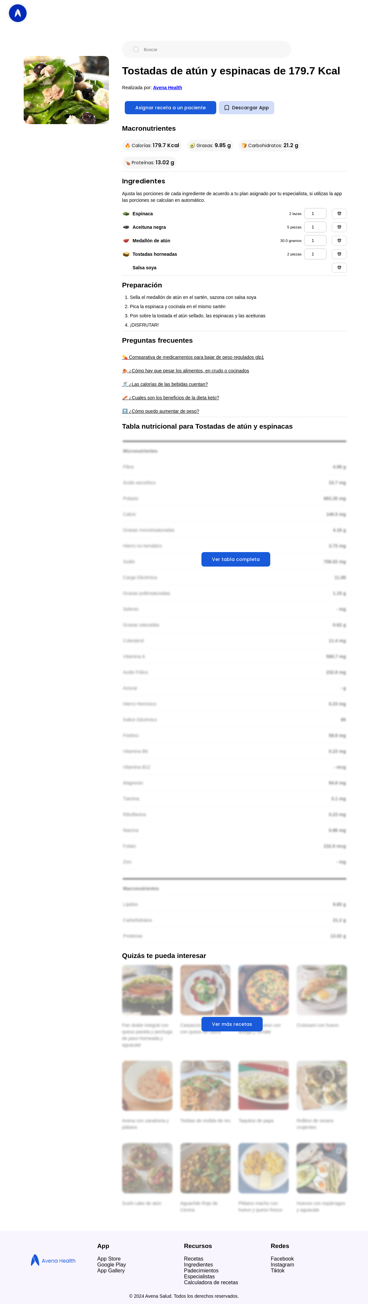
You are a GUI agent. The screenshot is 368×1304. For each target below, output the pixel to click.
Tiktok (278, 1270)
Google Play (111, 1264)
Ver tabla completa (236, 559)
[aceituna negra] (315, 227)
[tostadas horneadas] (315, 254)
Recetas (193, 1259)
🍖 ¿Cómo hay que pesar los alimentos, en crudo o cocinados (185, 370)
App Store (109, 1259)
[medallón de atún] (315, 240)
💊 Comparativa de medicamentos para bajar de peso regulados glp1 (193, 357)
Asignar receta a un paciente (170, 107)
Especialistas (199, 1276)
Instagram (282, 1264)
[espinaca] (315, 213)
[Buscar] (212, 49)
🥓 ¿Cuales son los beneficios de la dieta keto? (170, 397)
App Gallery (111, 1270)
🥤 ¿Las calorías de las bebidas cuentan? (165, 384)
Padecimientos (201, 1270)
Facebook (282, 1259)
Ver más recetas (232, 1024)
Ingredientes (198, 1264)
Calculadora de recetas (211, 1282)
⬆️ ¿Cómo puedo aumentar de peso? (160, 411)
